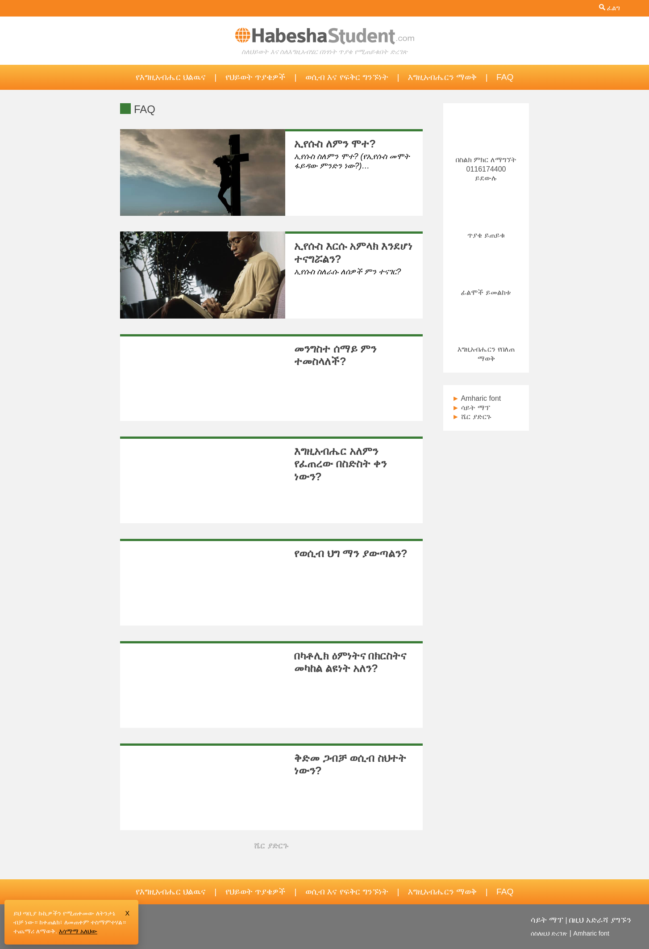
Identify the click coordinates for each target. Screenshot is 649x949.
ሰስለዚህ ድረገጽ (549, 933)
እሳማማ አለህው (78, 931)
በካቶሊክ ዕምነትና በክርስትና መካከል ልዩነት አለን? (350, 662)
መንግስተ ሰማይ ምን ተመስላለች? (335, 355)
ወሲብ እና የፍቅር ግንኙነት (346, 77)
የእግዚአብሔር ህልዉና (171, 77)
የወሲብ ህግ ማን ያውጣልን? (351, 553)
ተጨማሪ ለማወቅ (34, 931)
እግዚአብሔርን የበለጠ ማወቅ (486, 349)
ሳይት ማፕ (471, 408)
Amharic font (476, 398)
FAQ (504, 77)
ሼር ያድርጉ (471, 416)
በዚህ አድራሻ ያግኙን (600, 919)
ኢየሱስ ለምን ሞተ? (335, 144)
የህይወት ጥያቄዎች (255, 77)
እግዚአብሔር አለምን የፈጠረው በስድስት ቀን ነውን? (340, 464)
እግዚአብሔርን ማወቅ (442, 77)
